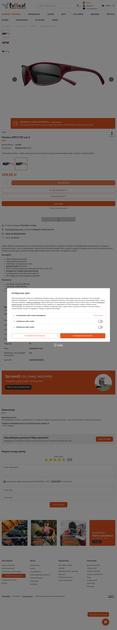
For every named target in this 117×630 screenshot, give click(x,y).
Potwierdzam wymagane (34, 336)
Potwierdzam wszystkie (83, 336)
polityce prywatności (34, 302)
